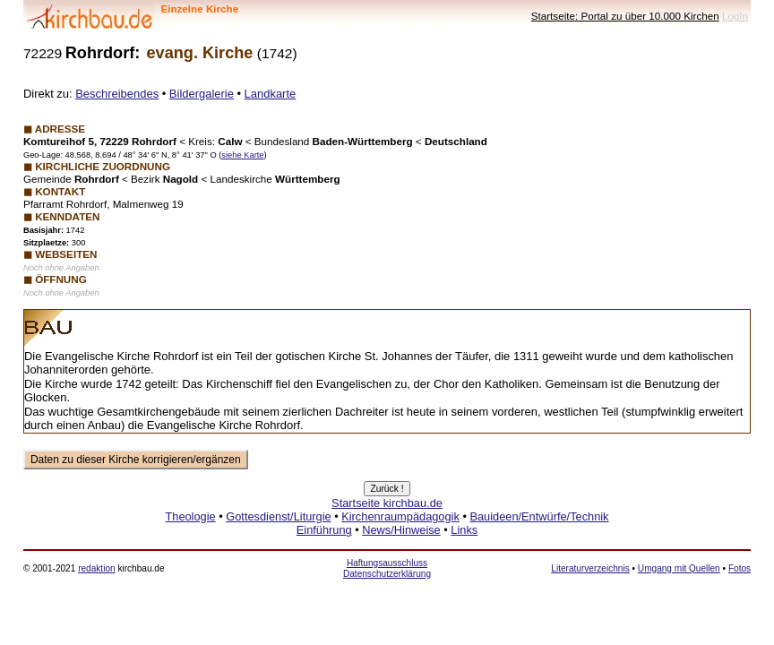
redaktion (96, 568)
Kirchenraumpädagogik (400, 516)
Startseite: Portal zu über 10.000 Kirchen (625, 16)
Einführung (324, 530)
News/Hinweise (401, 530)
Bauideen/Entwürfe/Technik (538, 516)
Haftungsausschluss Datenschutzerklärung (387, 568)
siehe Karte (242, 154)
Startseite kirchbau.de (387, 503)
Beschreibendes (117, 93)
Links (464, 530)
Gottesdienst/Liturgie (278, 516)
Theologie (190, 516)
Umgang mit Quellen (679, 568)
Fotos (739, 568)
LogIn (735, 16)
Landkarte (271, 93)
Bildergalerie (201, 93)
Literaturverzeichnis (590, 568)
